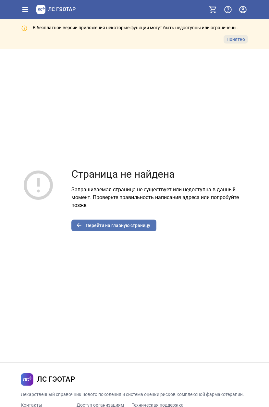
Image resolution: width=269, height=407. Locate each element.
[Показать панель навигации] (25, 9)
